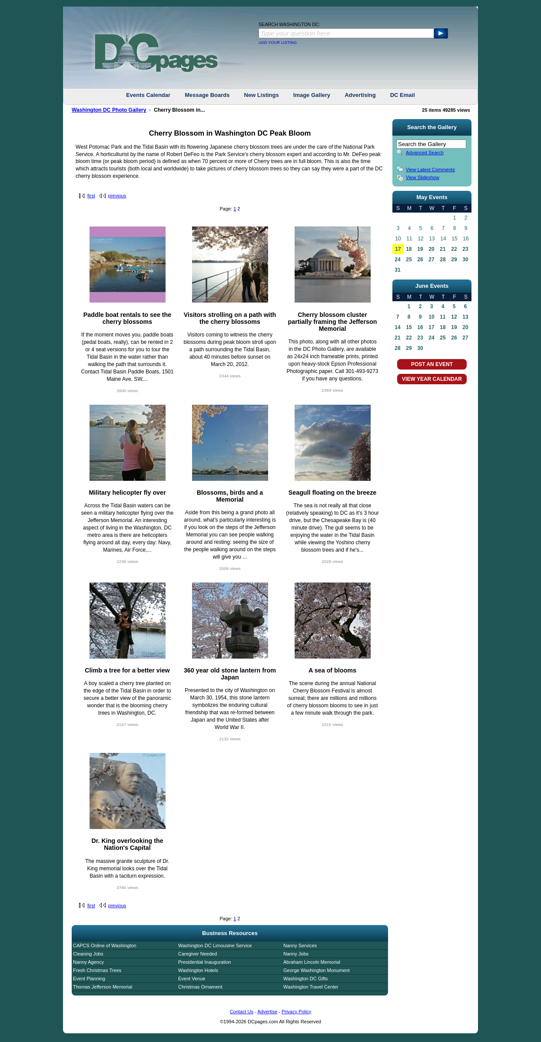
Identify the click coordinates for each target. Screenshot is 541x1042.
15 (409, 327)
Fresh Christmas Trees (97, 970)
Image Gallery (311, 95)
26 (420, 259)
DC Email (402, 95)
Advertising (360, 95)
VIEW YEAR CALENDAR (432, 379)
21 (442, 249)
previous (117, 195)
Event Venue (191, 978)
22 (454, 249)
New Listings (261, 95)
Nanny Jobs (296, 953)
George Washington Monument (316, 970)
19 (420, 249)
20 (431, 249)
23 (465, 249)
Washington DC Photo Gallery (109, 110)
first (91, 195)
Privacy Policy (296, 1011)
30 (465, 259)
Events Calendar (148, 95)
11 (442, 317)
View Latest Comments (430, 169)
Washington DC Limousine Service (215, 945)
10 (431, 317)
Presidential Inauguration (204, 962)
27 (431, 259)
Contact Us (241, 1011)
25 (409, 259)
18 (409, 249)
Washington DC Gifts (305, 978)
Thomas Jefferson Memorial (102, 986)
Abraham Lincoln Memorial (311, 962)
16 (420, 327)
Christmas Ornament (200, 986)
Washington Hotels (198, 970)
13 (465, 317)
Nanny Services (300, 945)
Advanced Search (425, 152)
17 (398, 249)
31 (397, 270)
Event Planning (89, 978)
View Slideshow (422, 177)
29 (454, 259)
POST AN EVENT (432, 364)
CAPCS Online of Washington (104, 945)
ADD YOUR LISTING (278, 42)
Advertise (267, 1011)
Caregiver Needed (197, 953)
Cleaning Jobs (88, 953)
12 (454, 317)
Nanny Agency (88, 962)
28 (442, 259)
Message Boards (207, 95)
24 (397, 259)
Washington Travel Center (311, 986)
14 (397, 327)
